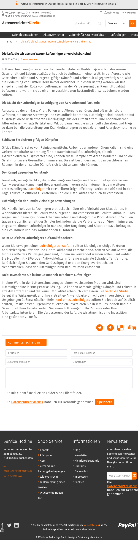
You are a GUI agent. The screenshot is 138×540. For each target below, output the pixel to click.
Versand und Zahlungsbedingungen (51, 468)
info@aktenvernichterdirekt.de (18, 468)
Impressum (81, 476)
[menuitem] (128, 12)
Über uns (80, 466)
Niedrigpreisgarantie (87, 460)
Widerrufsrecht (49, 476)
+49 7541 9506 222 (13, 476)
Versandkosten (91, 525)
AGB (42, 460)
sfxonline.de (96, 537)
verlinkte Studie (117, 291)
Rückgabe (46, 455)
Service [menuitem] (113, 23)
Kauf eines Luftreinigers (72, 300)
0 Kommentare (29, 59)
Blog (77, 450)
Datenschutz (82, 471)
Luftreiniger (36, 189)
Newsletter (81, 455)
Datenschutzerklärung (27, 402)
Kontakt (44, 450)
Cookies (79, 482)
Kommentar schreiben (26, 342)
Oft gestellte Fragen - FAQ (51, 495)
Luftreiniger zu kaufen (55, 246)
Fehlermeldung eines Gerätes (51, 484)
